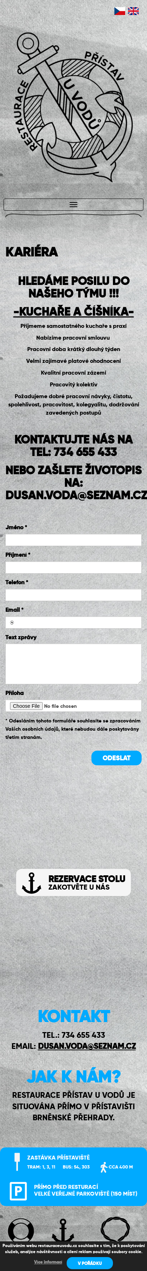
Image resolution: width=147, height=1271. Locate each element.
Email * (14, 610)
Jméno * (16, 528)
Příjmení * (17, 555)
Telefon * (16, 583)
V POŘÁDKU (90, 1264)
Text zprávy (20, 638)
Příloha (14, 693)
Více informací (48, 1262)
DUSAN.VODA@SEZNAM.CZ (87, 1047)
